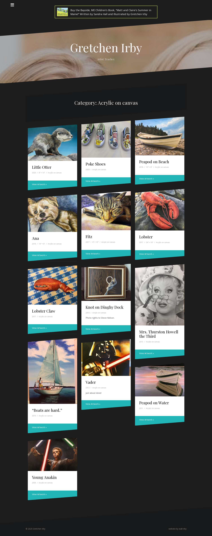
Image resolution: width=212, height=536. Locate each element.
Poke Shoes (96, 163)
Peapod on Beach (154, 161)
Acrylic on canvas (54, 173)
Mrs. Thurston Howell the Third (158, 334)
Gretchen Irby (106, 47)
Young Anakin (44, 477)
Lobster (146, 236)
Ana (35, 238)
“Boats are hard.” (47, 410)
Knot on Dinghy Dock (104, 307)
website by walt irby (177, 528)
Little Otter (41, 167)
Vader (91, 382)
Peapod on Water (154, 402)
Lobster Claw (43, 311)
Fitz (89, 236)
